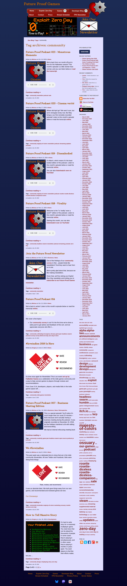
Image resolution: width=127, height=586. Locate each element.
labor (90, 414)
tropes (80, 517)
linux (91, 417)
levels (87, 417)
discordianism (89, 372)
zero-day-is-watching (90, 534)
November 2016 (87, 261)
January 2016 (86, 276)
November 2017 (87, 240)
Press (50, 15)
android (92, 333)
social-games (95, 492)
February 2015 (86, 296)
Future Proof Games (42, 4)
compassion (91, 350)
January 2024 (86, 137)
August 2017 (86, 245)
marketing (57, 505)
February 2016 (86, 274)
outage (97, 446)
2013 (80, 322)
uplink (96, 520)
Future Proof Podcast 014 (40, 299)
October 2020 (86, 184)
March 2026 (85, 117)
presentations (82, 455)
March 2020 (85, 193)
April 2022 (85, 160)
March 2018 (85, 232)
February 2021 (86, 178)
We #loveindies (35, 448)
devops (53, 334)
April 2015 (85, 292)
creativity (39, 438)
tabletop (82, 512)
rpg (96, 478)
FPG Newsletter (80, 15)
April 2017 (85, 252)
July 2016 (85, 265)
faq (87, 383)
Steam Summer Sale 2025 (90, 69)
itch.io (83, 411)
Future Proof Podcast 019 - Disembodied (49, 153)
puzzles (81, 461)
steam (83, 500)
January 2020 (86, 196)
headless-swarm (42, 244)
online (68, 119)
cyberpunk (94, 361)
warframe (88, 523)
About (31, 15)
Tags (36, 40)
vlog (84, 523)
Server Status (86, 576)
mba (88, 432)
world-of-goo (87, 526)
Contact (41, 15)
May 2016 (85, 269)
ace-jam (91, 325)
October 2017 (86, 241)
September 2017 (87, 243)
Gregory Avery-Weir (88, 86)
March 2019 (85, 213)
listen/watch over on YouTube (58, 223)
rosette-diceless (69, 193)
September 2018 (87, 223)
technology (83, 514)
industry (97, 405)
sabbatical (88, 482)
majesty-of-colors (42, 143)
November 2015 (87, 279)
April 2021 (85, 176)
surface (81, 509)
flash (94, 383)
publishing (92, 458)
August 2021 (86, 171)
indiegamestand (89, 405)
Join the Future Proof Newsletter (45, 253)
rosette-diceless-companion (34, 195)
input (80, 408)
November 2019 (87, 200)
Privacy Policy (72, 576)
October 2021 (86, 167)
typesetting (90, 517)
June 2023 (85, 144)
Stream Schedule (63, 15)
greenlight (87, 391)
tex (88, 514)
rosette (62, 193)
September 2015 (87, 283)
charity (86, 347)
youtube (28, 145)
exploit (92, 380)
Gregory (34, 348)
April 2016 (85, 270)
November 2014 (87, 301)
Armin (84, 75)
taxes (44, 195)
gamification (90, 388)
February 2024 (86, 135)
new (85, 437)
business (85, 344)
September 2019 (87, 203)
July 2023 (85, 142)
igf (93, 403)
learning (81, 417)
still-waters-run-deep (93, 501)
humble (84, 402)
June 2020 (85, 187)
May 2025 (85, 122)
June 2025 (85, 120)
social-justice (82, 495)
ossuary (63, 505)
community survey (40, 322)
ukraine (95, 517)
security (81, 492)
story (49, 562)
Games (60, 11)
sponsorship (89, 498)
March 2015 (85, 294)
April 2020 (85, 191)
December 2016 (87, 260)
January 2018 (86, 236)
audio (96, 339)
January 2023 (86, 151)
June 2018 (85, 229)
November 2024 (87, 128)
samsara (86, 484)
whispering (93, 523)
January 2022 (86, 164)
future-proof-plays (93, 386)
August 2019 (86, 205)
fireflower (90, 383)
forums (84, 386)
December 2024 (87, 126)
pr (73, 438)
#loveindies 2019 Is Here (40, 343)
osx (96, 443)
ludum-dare (94, 420)
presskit (28, 440)
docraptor (88, 375)
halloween (87, 394)
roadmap (85, 461)
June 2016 (85, 267)
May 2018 (85, 231)
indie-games (40, 395)
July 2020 (85, 185)
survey (33, 335)
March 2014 (85, 314)
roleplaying (44, 562)
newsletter (40, 95)
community (33, 95)
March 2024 (85, 133)
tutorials (85, 517)
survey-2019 (39, 335)
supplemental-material (87, 506)
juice (90, 411)
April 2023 (85, 147)
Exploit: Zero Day (45, 11)
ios (89, 408)
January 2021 (86, 180)
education (81, 380)
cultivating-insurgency (43, 334)
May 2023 (85, 146)
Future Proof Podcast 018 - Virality (46, 203)
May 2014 (85, 310)
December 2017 (87, 238)
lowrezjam (88, 420)
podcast (45, 95)
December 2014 (87, 299)
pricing (94, 455)
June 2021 (85, 173)
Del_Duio (85, 82)
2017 (88, 322)
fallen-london (82, 383)
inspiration (84, 408)
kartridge (93, 411)
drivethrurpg (83, 377)
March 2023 (85, 149)
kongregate (86, 414)
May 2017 (85, 250)
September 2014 (87, 303)
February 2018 (86, 234)
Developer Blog (78, 11)
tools (91, 514)
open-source (63, 438)
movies (95, 434)
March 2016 (85, 272)
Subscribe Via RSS (88, 98)
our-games (87, 446)
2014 (83, 322)
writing (92, 526)
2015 (86, 322)
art (80, 339)
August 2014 (86, 305)
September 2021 (87, 169)
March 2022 (85, 162)
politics (81, 452)
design (39, 562)
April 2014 (85, 312)
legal (85, 417)
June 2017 (85, 249)
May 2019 (85, 211)
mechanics (92, 432)
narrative (81, 437)
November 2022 (87, 153)
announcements (89, 336)
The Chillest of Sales (88, 64)
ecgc (90, 377)
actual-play (89, 328)
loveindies (48, 395)
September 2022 (87, 155)
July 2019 (85, 207)
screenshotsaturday (86, 490)
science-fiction (87, 487)
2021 (91, 322)
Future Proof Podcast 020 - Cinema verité (50, 103)
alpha (82, 330)
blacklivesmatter (90, 341)
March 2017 (85, 254)
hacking (93, 391)
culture (89, 358)
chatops (91, 347)
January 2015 (86, 297)
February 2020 (86, 194)
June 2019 (85, 209)
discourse (82, 375)
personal (81, 450)
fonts (80, 386)
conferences (83, 353)
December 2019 (87, 198)
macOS (81, 423)
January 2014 (86, 316)
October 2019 (86, 202)
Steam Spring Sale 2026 (89, 58)
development (87, 366)
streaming (63, 143)
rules (84, 482)
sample (81, 484)
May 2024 (85, 131)
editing (93, 377)
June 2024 (85, 129)
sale (50, 95)
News (49, 59)
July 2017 (85, 247)
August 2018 (86, 225)
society (88, 495)
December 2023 (87, 138)
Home (32, 11)
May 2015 (85, 290)
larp (94, 414)
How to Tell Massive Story (41, 515)
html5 (89, 400)
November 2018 (87, 220)
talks (87, 512)
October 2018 (86, 222)
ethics (86, 380)
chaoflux (81, 347)
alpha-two (87, 332)
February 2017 (86, 256)
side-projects (88, 492)
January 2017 (86, 258)
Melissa (34, 59)
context (96, 352)
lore (93, 417)
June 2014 (85, 308)
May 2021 (85, 175)
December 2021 (87, 166)
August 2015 (86, 285)
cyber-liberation (87, 361)
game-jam (59, 334)
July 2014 (85, 307)
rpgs (80, 482)
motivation (90, 434)
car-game (94, 344)
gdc (94, 388)
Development (52, 519)
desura (90, 364)
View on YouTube (86, 102)
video (81, 523)
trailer (94, 514)
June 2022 (85, 158)
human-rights (94, 400)
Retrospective (63, 410)
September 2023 (87, 140)
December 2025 (87, 119)
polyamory (85, 452)
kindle (81, 414)
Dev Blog (31, 40)
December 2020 (87, 182)
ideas (90, 403)
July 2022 (85, 156)
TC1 (83, 79)
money (81, 434)
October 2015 (86, 281)
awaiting (81, 341)
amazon (86, 333)
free (87, 386)
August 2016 (86, 263)
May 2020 (85, 189)
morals (86, 434)
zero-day (45, 335)
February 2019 (86, 214)
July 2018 (85, 227)
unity (80, 520)
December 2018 (87, 218)
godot (81, 391)
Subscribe (84, 51)
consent (91, 353)
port (90, 452)
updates (68, 143)
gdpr (96, 388)
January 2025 (86, 124)
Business (51, 257)
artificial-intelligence (87, 339)
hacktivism (81, 394)
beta (85, 341)
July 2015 (85, 287)
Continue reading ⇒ (33, 92)
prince (80, 458)
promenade (85, 458)
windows (81, 526)
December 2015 (87, 278)
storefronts (82, 504)
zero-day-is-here (54, 335)
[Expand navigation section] (64, 10)
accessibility (83, 325)
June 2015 (85, 288)
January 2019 (86, 216)
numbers (96, 437)
